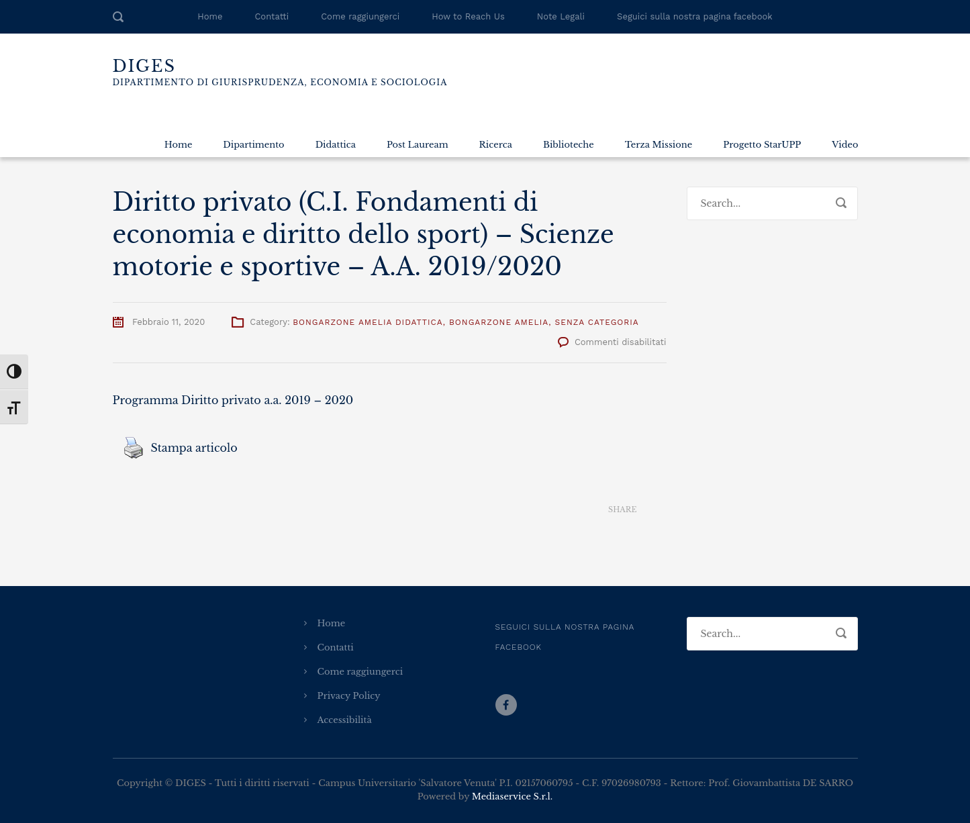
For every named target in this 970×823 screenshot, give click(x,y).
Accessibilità (345, 720)
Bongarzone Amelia (498, 322)
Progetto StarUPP (762, 144)
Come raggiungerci (360, 16)
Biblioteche (568, 144)
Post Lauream (417, 144)
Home (209, 16)
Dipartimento (253, 144)
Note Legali (561, 16)
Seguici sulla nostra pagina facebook (695, 16)
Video (845, 144)
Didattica (336, 144)
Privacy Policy (349, 695)
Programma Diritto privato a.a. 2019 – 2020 (233, 400)
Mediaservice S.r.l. (512, 796)
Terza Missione (658, 144)
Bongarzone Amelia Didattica (368, 322)
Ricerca (495, 144)
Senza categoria (597, 322)
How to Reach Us (468, 16)
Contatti (271, 16)
